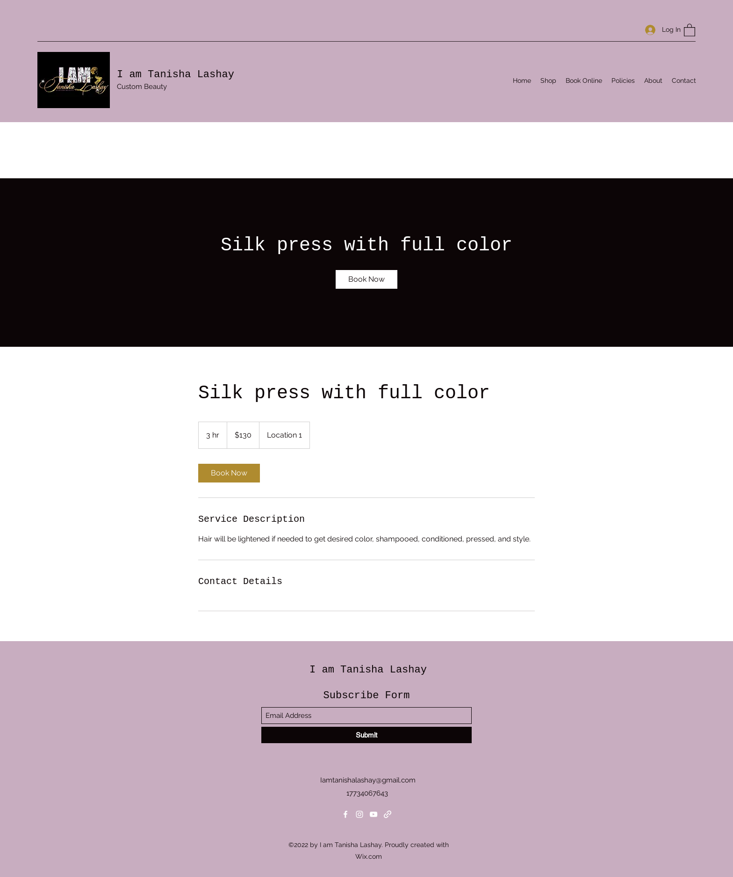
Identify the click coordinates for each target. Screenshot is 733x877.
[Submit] (366, 735)
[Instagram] (359, 814)
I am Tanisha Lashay (175, 74)
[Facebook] (345, 814)
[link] (366, 279)
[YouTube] (373, 814)
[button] (689, 30)
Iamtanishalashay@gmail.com (368, 780)
